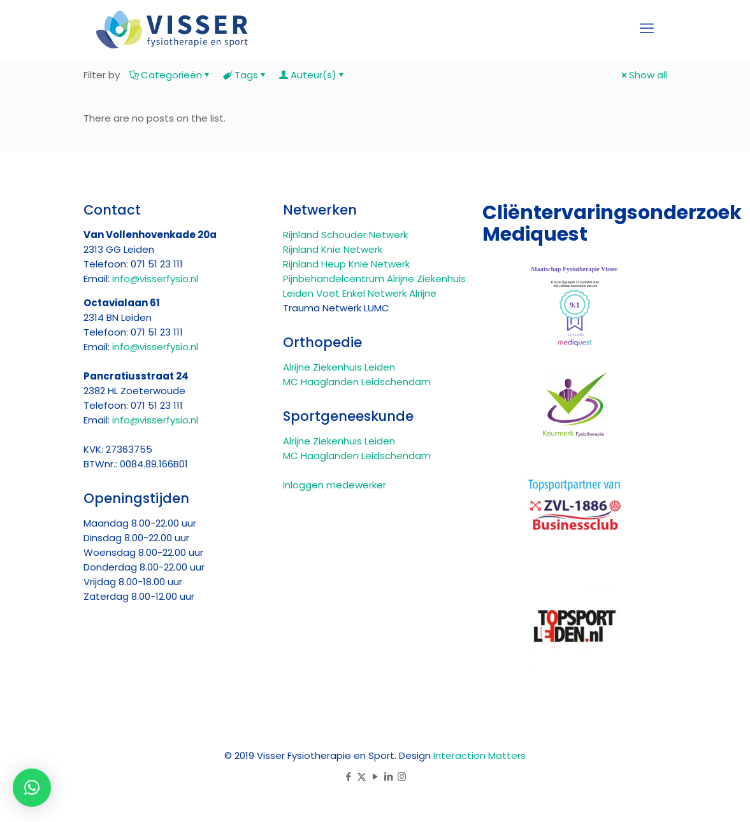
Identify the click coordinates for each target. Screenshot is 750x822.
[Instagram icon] (402, 776)
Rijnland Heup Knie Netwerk (346, 264)
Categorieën (170, 74)
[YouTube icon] (375, 776)
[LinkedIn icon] (388, 776)
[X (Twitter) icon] (361, 776)
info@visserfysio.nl (155, 278)
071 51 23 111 (157, 264)
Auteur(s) (312, 74)
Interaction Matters (479, 755)
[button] (32, 788)
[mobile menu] (647, 28)
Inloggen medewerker (334, 485)
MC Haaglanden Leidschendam (357, 381)
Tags (245, 74)
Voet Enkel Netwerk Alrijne (376, 293)
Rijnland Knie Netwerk (332, 249)
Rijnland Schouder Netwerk (345, 234)
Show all (643, 74)
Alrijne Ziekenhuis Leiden (339, 367)
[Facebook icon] (348, 776)
